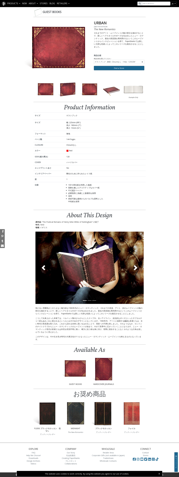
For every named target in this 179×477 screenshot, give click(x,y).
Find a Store (119, 68)
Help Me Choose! (33, 455)
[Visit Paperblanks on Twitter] (146, 459)
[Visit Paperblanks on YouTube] (142, 459)
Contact (145, 452)
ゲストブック (115, 62)
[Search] (155, 4)
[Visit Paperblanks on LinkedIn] (150, 459)
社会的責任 (70, 455)
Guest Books (52, 12)
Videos (33, 463)
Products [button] (13, 3)
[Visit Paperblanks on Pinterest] (154, 459)
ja (173, 3)
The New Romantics (104, 29)
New (24, 3)
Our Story (71, 452)
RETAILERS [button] (62, 3)
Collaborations (71, 463)
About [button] (32, 3)
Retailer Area (108, 452)
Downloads (33, 458)
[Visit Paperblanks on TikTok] (157, 459)
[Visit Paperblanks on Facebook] (134, 459)
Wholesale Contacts (108, 461)
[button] (43, 268)
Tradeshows (108, 458)
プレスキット (70, 461)
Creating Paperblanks (71, 458)
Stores (44, 3)
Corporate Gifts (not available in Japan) (108, 455)
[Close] (159, 473)
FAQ (33, 452)
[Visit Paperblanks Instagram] (138, 459)
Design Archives (33, 461)
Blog (52, 3)
